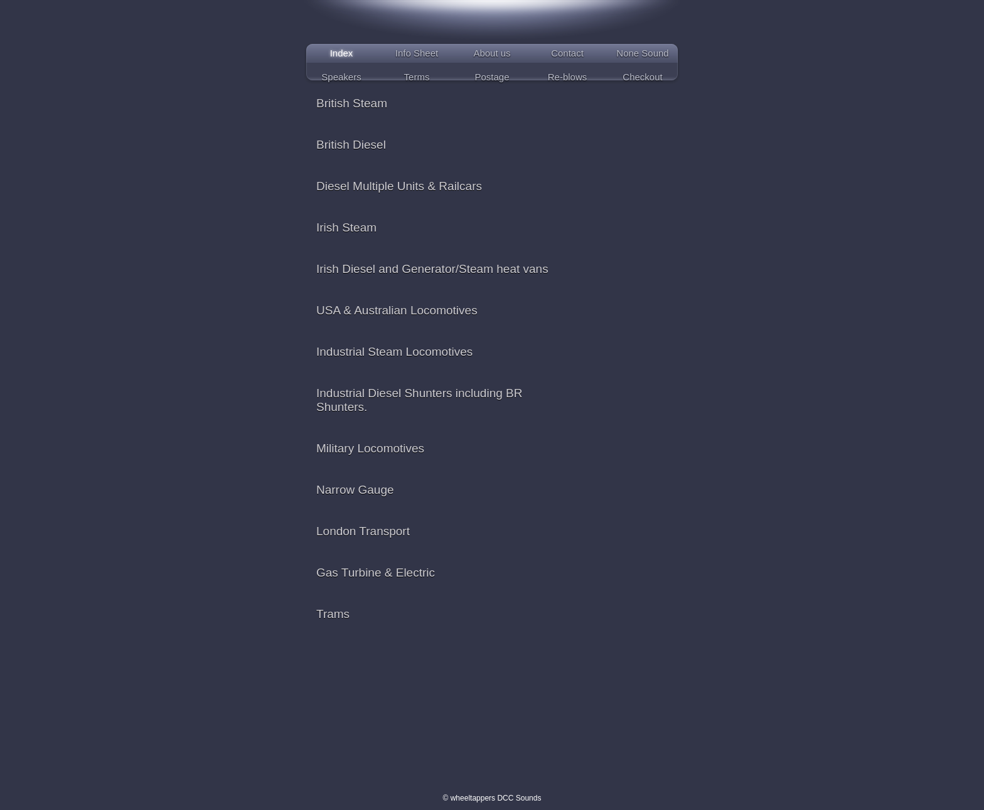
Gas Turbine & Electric (375, 572)
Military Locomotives (370, 448)
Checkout (642, 77)
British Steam (351, 103)
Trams (333, 614)
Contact (567, 53)
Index (341, 53)
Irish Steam (346, 227)
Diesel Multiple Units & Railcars (399, 186)
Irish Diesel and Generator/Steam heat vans (432, 268)
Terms (417, 77)
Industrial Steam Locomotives (394, 351)
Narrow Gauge (355, 489)
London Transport (363, 531)
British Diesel (351, 144)
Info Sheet (416, 53)
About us (491, 53)
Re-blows (567, 77)
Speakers (341, 77)
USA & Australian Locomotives (397, 310)
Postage (491, 77)
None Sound (642, 53)
